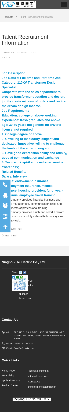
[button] (64, 4)
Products (8, 16)
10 (15, 282)
